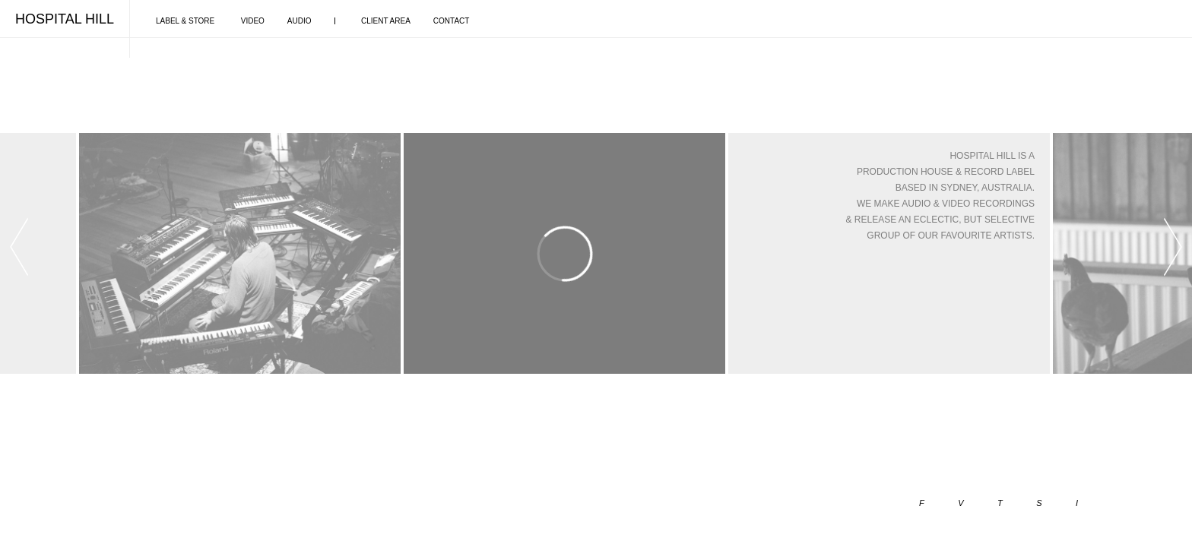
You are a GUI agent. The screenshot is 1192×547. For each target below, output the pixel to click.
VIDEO (253, 21)
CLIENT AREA (386, 21)
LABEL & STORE (185, 21)
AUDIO (299, 21)
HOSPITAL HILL (64, 19)
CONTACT (451, 21)
